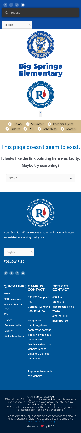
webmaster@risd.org (40, 421)
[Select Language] (17, 25)
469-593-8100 (36, 311)
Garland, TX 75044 (39, 306)
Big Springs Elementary (41, 69)
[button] (40, 114)
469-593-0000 (60, 316)
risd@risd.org (60, 320)
